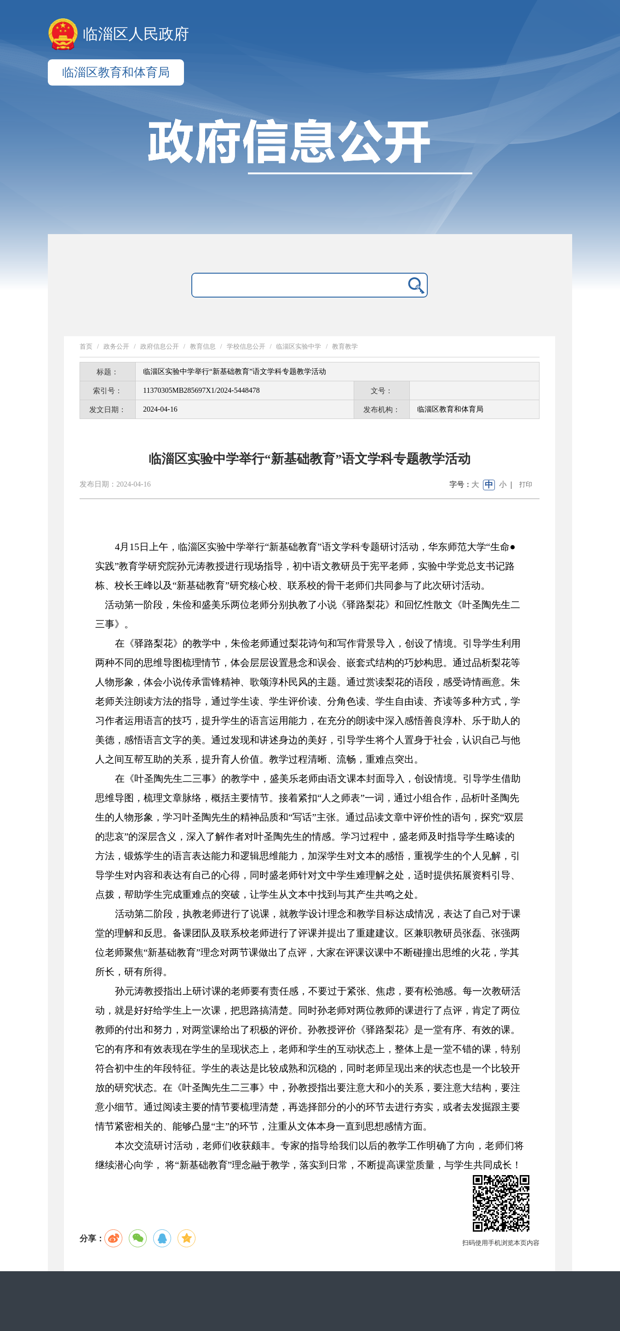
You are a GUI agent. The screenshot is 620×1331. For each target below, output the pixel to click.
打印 (525, 484)
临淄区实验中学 (298, 346)
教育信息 (203, 346)
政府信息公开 (159, 346)
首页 (86, 346)
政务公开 (116, 346)
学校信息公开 (246, 346)
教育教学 (345, 346)
